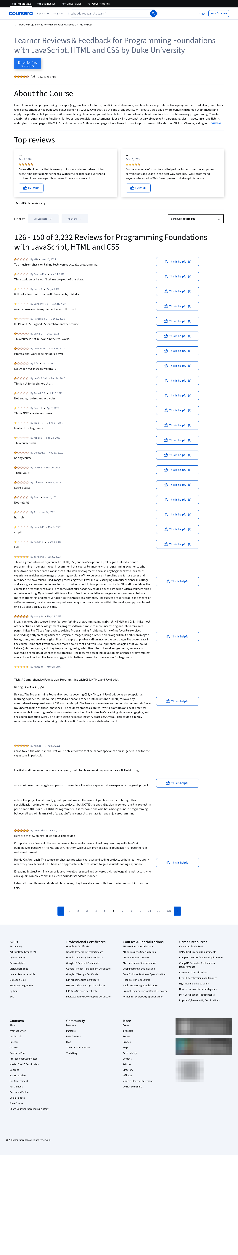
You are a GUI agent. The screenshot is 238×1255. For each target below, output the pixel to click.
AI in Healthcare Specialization (139, 963)
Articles (127, 1064)
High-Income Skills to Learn (194, 984)
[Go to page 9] (140, 911)
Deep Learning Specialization (139, 969)
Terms (126, 1036)
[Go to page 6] (113, 911)
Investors (128, 1031)
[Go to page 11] (158, 911)
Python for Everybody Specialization (143, 997)
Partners (71, 1031)
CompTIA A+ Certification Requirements (201, 958)
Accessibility (130, 1053)
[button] (58, 13)
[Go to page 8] (131, 911)
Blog (68, 1042)
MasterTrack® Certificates (24, 1064)
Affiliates (127, 1075)
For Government (19, 1081)
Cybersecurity (17, 958)
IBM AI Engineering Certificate (82, 980)
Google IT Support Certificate (82, 963)
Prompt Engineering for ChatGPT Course (145, 991)
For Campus (16, 1087)
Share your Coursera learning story (29, 1109)
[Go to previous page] (60, 911)
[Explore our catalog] (43, 13)
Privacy (127, 1042)
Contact (127, 1059)
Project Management (21, 985)
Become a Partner (20, 1092)
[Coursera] (21, 14)
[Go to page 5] (105, 911)
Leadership (16, 1036)
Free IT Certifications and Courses (198, 978)
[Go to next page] (177, 911)
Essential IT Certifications (193, 972)
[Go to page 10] (149, 911)
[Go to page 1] (69, 911)
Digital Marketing (19, 969)
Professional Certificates (24, 1059)
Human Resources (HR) (22, 974)
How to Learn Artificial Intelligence (198, 989)
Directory (128, 1070)
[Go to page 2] (78, 911)
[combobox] (109, 13)
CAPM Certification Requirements (197, 952)
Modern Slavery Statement (138, 1081)
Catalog (14, 1048)
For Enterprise (18, 1075)
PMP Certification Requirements (197, 995)
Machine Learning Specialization (140, 985)
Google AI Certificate (77, 946)
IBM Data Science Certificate (82, 991)
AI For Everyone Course (136, 958)
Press (126, 1025)
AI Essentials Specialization (138, 946)
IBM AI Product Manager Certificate (85, 985)
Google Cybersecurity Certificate (84, 952)
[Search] (153, 13)
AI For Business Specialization (139, 952)
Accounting (16, 946)
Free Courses (17, 1103)
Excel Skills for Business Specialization (144, 974)
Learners (71, 1025)
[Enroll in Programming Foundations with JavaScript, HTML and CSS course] (27, 63)
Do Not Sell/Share (132, 1087)
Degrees (14, 1070)
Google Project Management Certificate (88, 969)
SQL (12, 997)
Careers (14, 1042)
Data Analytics (17, 963)
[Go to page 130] (169, 911)
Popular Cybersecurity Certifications (199, 1000)
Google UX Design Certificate (82, 974)
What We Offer (18, 1031)
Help (125, 1048)
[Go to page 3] (87, 911)
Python (13, 991)
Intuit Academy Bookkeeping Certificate (88, 997)
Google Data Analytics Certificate (84, 958)
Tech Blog (71, 1053)
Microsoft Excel (18, 980)
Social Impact (17, 1098)
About (13, 1025)
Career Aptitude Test (191, 946)
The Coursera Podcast (78, 1048)
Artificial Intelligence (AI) (23, 952)
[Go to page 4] (96, 911)
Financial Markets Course (136, 980)
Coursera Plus (17, 1053)
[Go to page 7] (122, 911)
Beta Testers (73, 1036)
